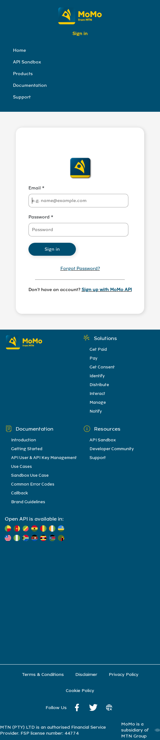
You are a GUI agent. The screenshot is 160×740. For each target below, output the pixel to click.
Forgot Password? (80, 269)
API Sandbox (27, 62)
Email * (36, 188)
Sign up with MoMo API (107, 290)
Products (23, 74)
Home (19, 50)
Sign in (80, 34)
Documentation (30, 85)
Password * (40, 217)
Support (22, 97)
